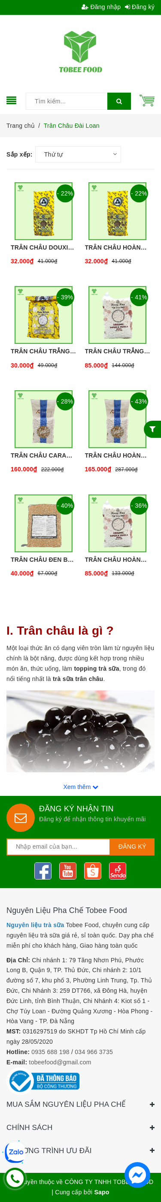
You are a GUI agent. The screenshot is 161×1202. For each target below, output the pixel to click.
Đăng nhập (101, 6)
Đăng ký (140, 6)
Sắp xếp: (19, 154)
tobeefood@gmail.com (60, 1062)
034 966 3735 (94, 1051)
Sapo (101, 1192)
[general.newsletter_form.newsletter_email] (58, 847)
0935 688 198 (50, 1051)
